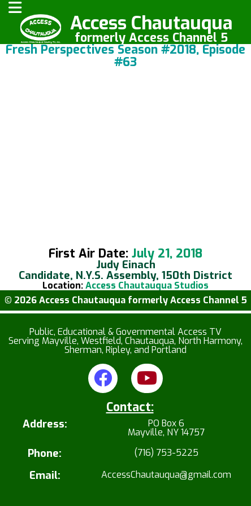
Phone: (45, 453)
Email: (44, 475)
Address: (45, 425)
